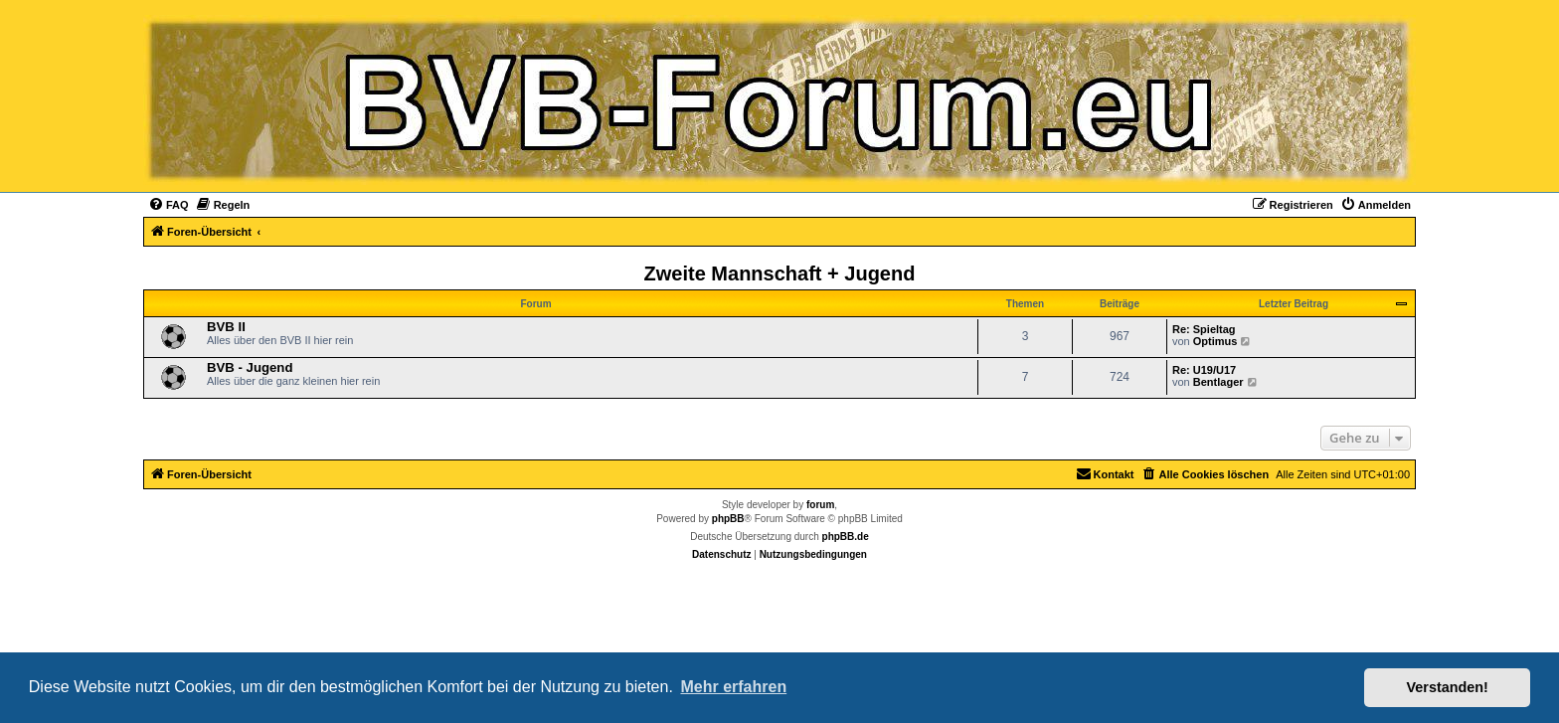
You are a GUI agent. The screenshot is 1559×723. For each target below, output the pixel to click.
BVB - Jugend (249, 367)
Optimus (1215, 341)
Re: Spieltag (1204, 329)
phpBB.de (845, 536)
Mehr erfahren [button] (733, 686)
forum (820, 504)
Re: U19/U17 (1204, 370)
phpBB (728, 518)
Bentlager (1218, 382)
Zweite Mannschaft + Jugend (780, 273)
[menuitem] (168, 205)
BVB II (226, 326)
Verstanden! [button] (1447, 687)
